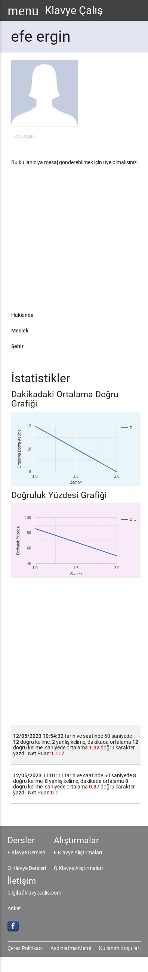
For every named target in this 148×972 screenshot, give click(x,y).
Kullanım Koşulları (120, 948)
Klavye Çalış (74, 10)
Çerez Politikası (25, 948)
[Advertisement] (70, 241)
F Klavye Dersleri (26, 852)
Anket (14, 908)
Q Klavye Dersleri (26, 868)
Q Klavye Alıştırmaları (78, 868)
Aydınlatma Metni (70, 948)
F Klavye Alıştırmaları (78, 852)
